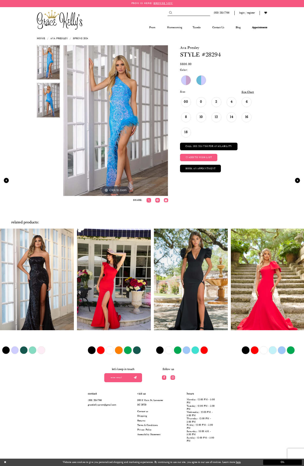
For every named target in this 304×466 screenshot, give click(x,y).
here (238, 462)
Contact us (142, 411)
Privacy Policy (144, 429)
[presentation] (37, 279)
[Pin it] (157, 200)
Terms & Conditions (147, 425)
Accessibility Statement (148, 434)
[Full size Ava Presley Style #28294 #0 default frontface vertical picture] (115, 120)
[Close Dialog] (21, 462)
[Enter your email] (123, 377)
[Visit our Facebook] (164, 377)
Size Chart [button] (248, 92)
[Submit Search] (170, 13)
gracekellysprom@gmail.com (102, 405)
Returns (141, 420)
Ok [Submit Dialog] (283, 462)
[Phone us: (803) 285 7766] (221, 13)
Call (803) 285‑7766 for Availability (208, 146)
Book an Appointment (200, 168)
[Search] (188, 13)
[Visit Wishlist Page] (265, 13)
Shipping (142, 416)
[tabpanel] (48, 64)
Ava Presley (59, 38)
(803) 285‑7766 (95, 400)
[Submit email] (135, 377)
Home (41, 38)
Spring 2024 (80, 38)
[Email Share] (166, 200)
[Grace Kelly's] (59, 19)
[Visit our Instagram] (173, 377)
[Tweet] (149, 200)
